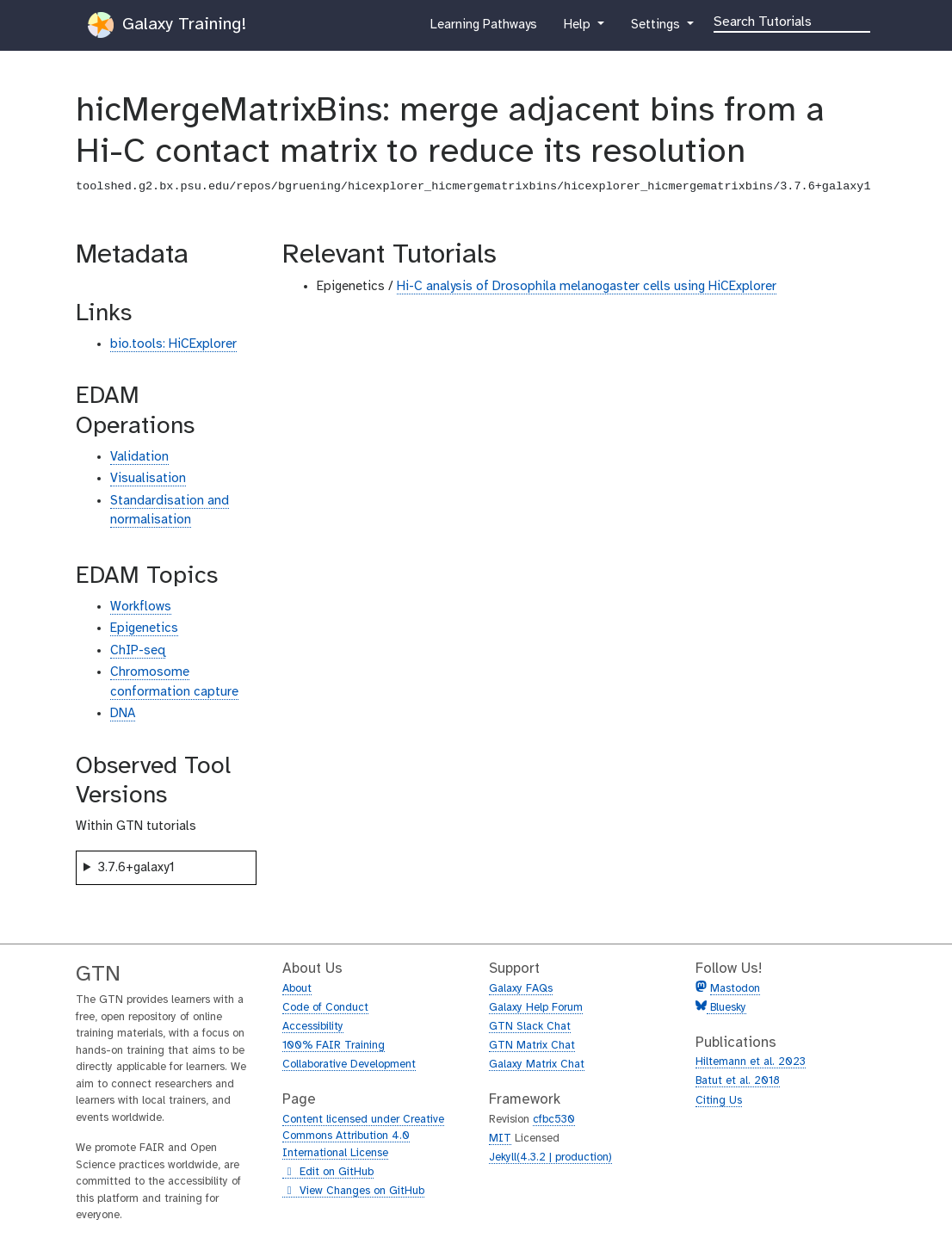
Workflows (140, 607)
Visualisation (148, 479)
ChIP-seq (137, 651)
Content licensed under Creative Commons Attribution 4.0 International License (363, 1136)
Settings (656, 28)
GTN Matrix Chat (532, 1045)
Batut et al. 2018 (737, 1080)
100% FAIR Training (333, 1045)
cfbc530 (554, 1119)
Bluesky (726, 1007)
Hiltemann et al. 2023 (750, 1062)
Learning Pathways (483, 28)
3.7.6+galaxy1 (136, 868)
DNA (122, 714)
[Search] (792, 21)
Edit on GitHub (328, 1173)
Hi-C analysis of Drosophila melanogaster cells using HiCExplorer (586, 287)
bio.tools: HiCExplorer (173, 344)
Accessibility (312, 1026)
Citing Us (718, 1100)
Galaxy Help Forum (536, 1007)
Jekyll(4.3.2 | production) (550, 1157)
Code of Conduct (325, 1007)
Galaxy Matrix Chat (536, 1064)
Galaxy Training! (167, 25)
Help (578, 28)
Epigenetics (144, 628)
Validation (139, 457)
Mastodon (735, 988)
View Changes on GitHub (353, 1191)
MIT (500, 1138)
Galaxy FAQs (521, 988)
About (297, 988)
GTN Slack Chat (530, 1026)
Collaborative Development (349, 1064)
